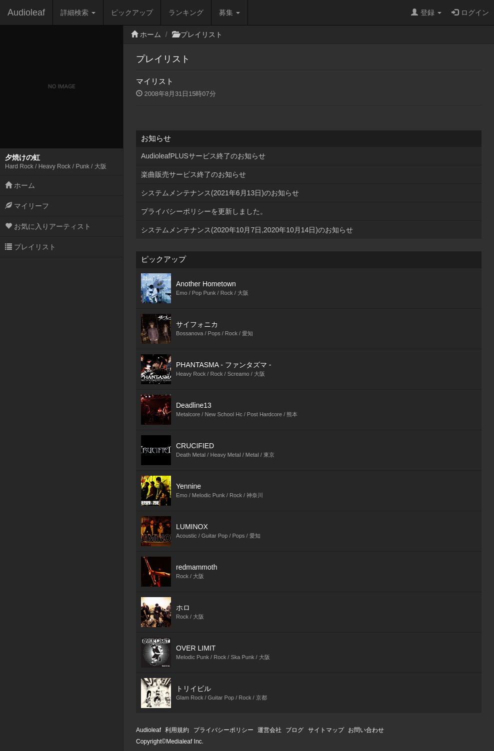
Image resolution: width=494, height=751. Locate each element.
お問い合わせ (366, 730)
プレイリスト (30, 247)
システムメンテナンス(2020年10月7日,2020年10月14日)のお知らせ (247, 230)
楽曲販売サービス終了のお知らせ (193, 174)
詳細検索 (78, 12)
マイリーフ (27, 206)
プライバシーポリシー (224, 730)
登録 (426, 12)
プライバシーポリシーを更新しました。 (204, 211)
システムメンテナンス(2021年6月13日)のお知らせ (220, 193)
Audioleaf (26, 12)
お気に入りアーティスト (48, 226)
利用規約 (177, 730)
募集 (229, 12)
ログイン (470, 12)
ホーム (20, 185)
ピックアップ (132, 12)
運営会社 (270, 730)
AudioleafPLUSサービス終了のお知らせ (203, 156)
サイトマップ (326, 730)
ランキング (186, 12)
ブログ (295, 730)
